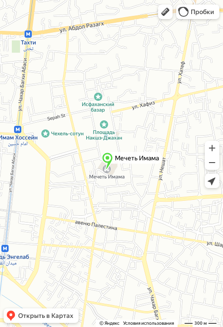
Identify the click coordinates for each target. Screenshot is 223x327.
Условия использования (148, 323)
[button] (165, 12)
